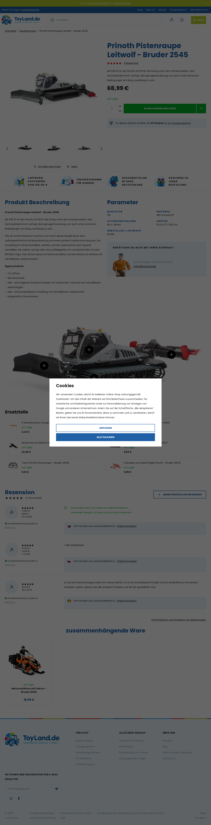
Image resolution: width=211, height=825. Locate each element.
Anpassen (105, 428)
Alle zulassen (105, 437)
